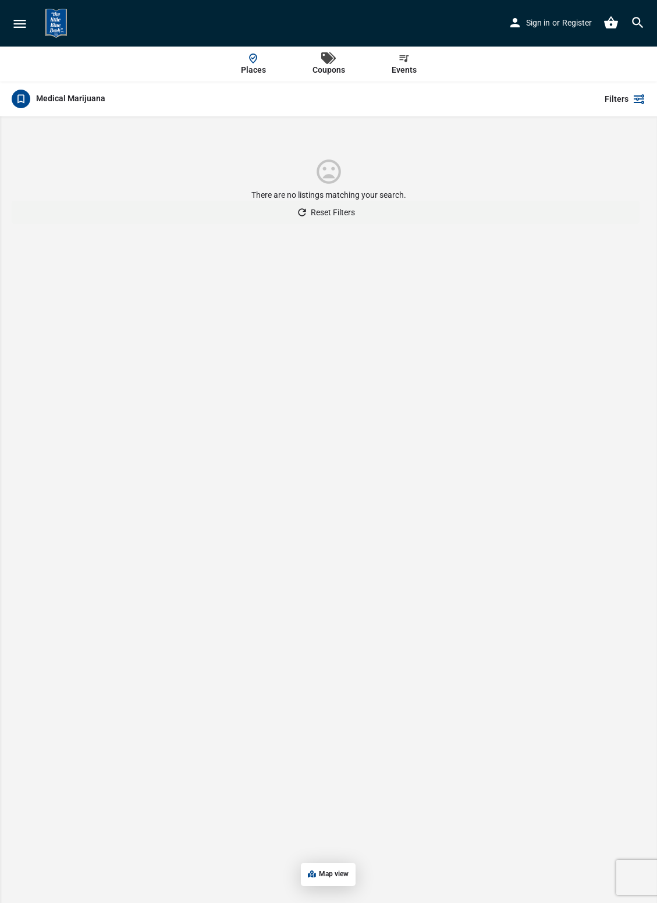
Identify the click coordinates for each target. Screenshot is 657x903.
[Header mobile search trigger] (637, 22)
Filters (625, 99)
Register (577, 22)
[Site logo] (57, 23)
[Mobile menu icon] (20, 23)
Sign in (538, 22)
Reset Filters (325, 212)
